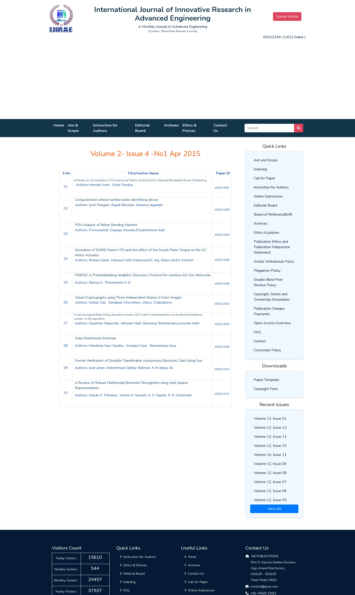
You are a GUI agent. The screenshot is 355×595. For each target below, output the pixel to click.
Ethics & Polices (189, 128)
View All (274, 508)
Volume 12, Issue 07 (270, 481)
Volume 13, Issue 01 (270, 418)
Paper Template (266, 379)
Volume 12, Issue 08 (270, 472)
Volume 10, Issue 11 (270, 454)
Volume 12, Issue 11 (270, 436)
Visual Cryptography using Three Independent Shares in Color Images (128, 297)
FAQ (257, 332)
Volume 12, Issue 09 (270, 463)
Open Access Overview (272, 323)
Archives (171, 125)
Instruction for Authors (105, 128)
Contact (260, 341)
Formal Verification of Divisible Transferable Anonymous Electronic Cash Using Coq (139, 360)
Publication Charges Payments (269, 311)
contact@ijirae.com (264, 586)
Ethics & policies (266, 232)
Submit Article (287, 16)
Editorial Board (142, 128)
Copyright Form (266, 388)
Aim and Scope (266, 160)
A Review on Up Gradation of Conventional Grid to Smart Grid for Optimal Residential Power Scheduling (140, 180)
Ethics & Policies (133, 565)
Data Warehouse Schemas (96, 338)
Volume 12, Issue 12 (270, 427)
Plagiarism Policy (267, 270)
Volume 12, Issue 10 (270, 445)
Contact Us (220, 128)
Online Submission (268, 196)
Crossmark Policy (267, 350)
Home (59, 125)
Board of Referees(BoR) (273, 214)
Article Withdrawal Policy (274, 261)
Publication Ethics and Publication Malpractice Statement (272, 247)
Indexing (260, 169)
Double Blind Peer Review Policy (268, 282)
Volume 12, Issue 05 (270, 499)
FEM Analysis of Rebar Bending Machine (106, 225)
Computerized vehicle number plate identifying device (116, 200)
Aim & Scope (73, 128)
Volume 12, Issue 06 (270, 490)
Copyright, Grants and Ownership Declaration (272, 297)
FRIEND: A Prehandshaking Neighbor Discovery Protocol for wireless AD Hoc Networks (143, 275)
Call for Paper (264, 178)
